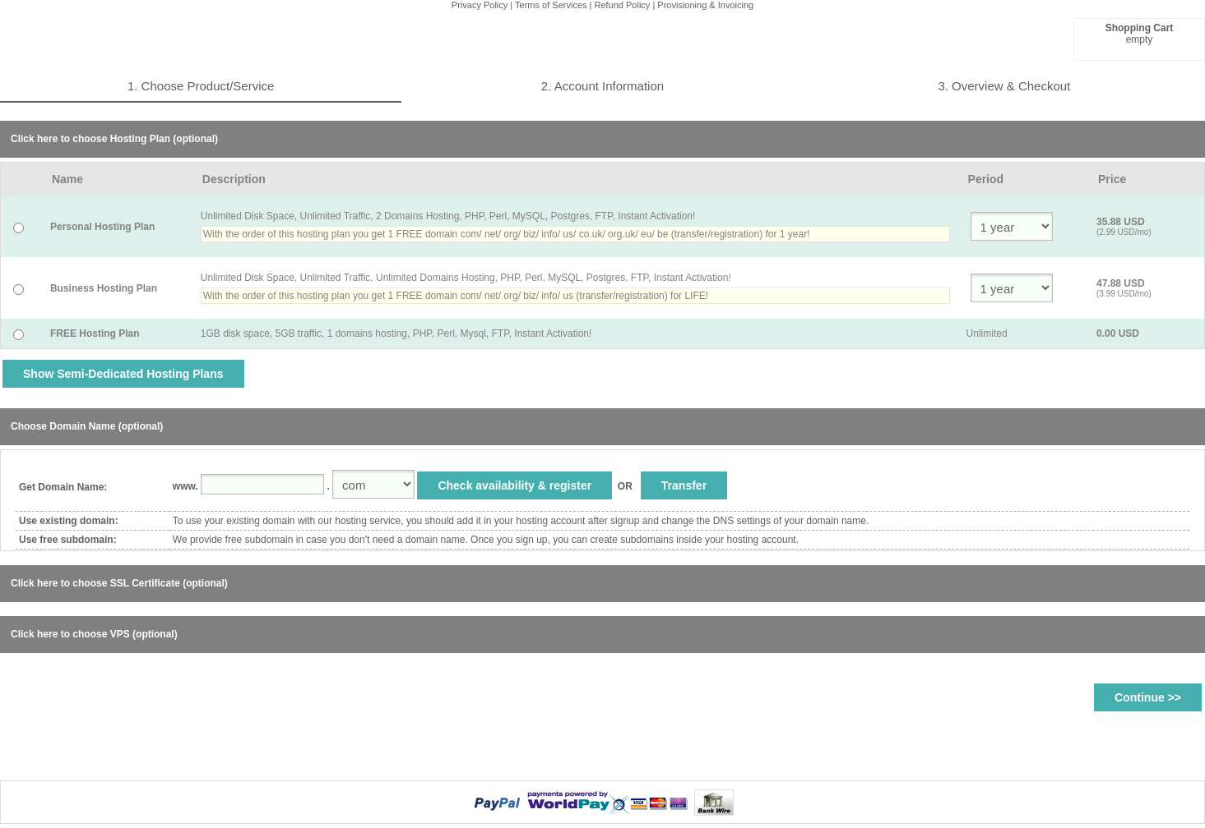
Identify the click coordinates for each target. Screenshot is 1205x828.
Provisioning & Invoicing (705, 5)
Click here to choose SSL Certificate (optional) (119, 583)
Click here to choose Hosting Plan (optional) (114, 139)
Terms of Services (550, 5)
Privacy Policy (479, 5)
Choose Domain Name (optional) (87, 426)
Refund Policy (623, 5)
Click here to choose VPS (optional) (94, 634)
